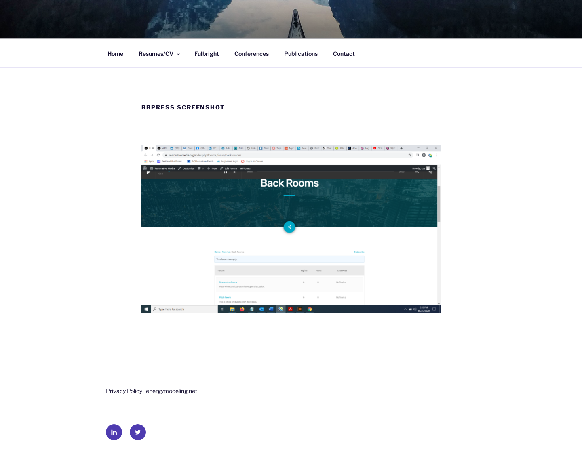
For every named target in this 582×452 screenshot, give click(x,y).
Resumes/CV (160, 53)
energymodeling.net (171, 390)
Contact (344, 53)
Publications (301, 53)
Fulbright (206, 53)
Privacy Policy (124, 390)
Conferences (251, 53)
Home (115, 53)
